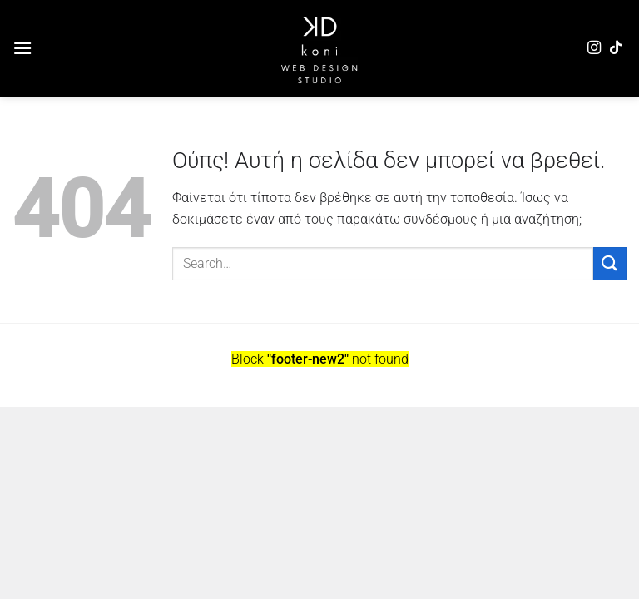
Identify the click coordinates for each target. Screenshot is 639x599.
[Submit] (610, 263)
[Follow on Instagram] (594, 48)
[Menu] (22, 47)
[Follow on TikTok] (615, 48)
